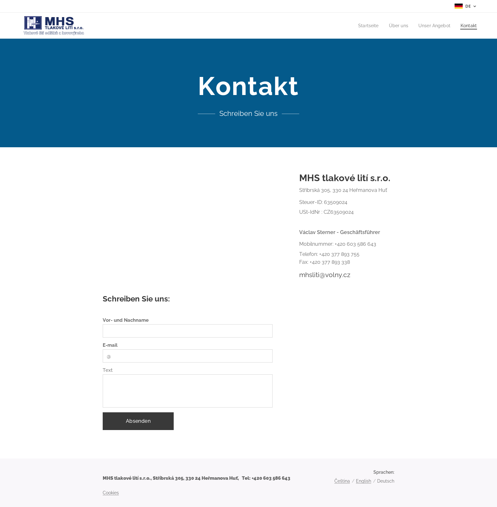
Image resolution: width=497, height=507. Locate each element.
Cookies (111, 492)
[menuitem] (364, 26)
